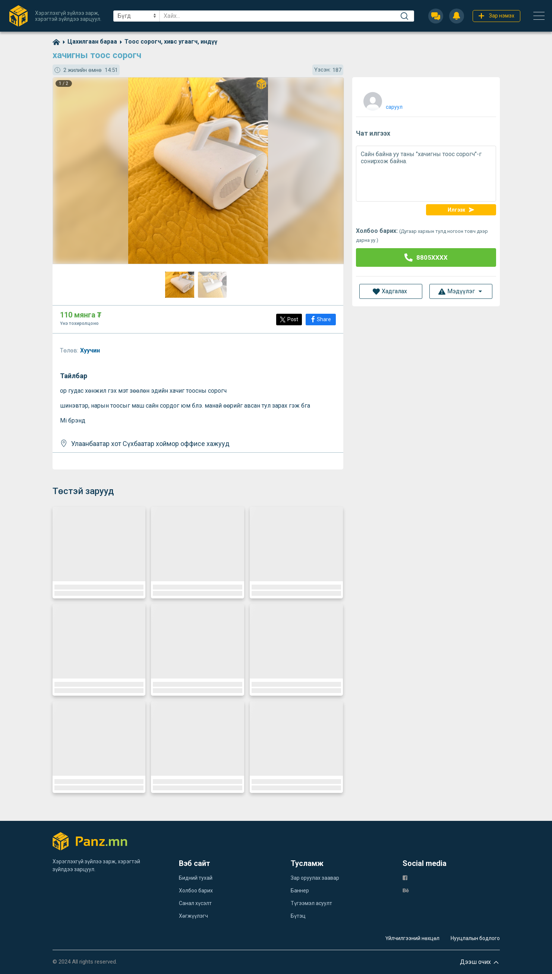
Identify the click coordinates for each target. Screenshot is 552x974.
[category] (88, 41)
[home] (56, 41)
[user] (382, 100)
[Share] (321, 319)
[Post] (289, 319)
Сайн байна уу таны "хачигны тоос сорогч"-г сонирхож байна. (426, 174)
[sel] (136, 16)
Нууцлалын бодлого (475, 938)
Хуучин (90, 350)
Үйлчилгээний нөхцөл (412, 938)
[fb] (405, 877)
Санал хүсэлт (195, 903)
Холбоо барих (196, 891)
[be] (406, 890)
